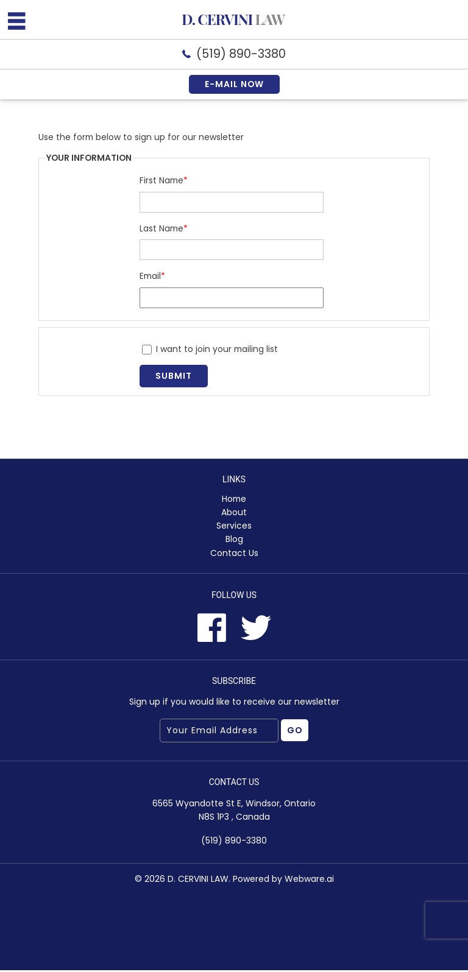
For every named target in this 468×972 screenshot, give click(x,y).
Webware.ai (309, 881)
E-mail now (234, 84)
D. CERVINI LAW (198, 881)
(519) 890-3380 (241, 53)
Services (234, 526)
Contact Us (234, 554)
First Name (164, 181)
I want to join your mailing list (210, 349)
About (234, 513)
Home (234, 499)
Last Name (164, 228)
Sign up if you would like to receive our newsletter (234, 703)
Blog (234, 540)
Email (153, 276)
